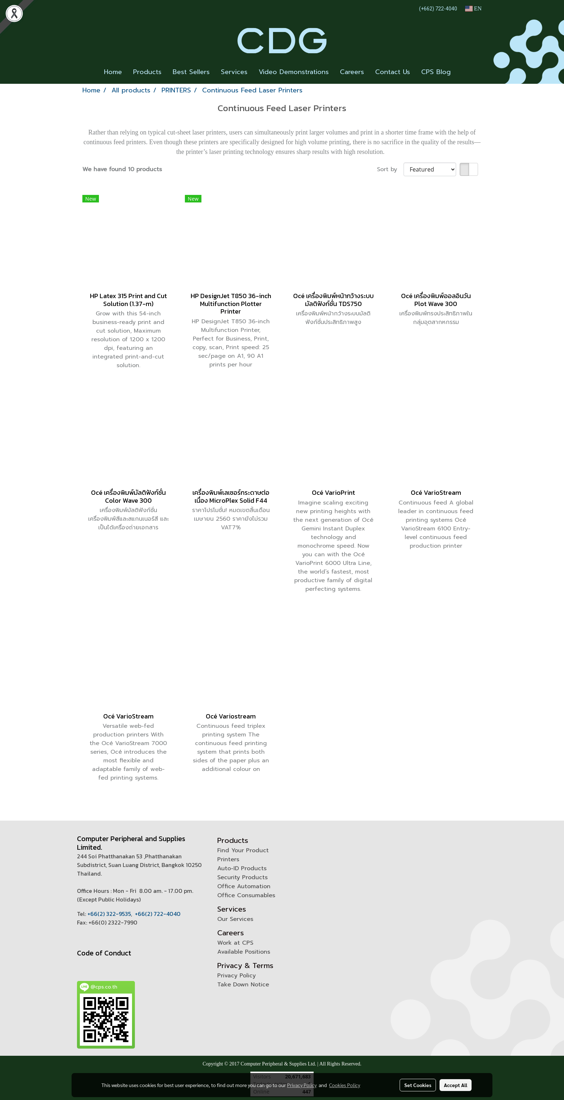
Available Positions (243, 952)
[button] (462, 72)
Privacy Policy (236, 975)
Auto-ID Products (242, 868)
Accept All (455, 1085)
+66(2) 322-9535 (109, 913)
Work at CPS (235, 943)
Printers (228, 859)
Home (113, 72)
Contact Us (392, 72)
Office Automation (243, 886)
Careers (352, 72)
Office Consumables (246, 895)
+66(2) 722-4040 (158, 913)
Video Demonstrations (294, 72)
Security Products (242, 877)
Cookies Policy (344, 1085)
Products (147, 72)
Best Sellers (191, 72)
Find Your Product (243, 850)
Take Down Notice (243, 984)
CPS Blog (436, 72)
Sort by (390, 169)
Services (234, 72)
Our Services (235, 919)
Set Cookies (417, 1085)
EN (473, 8)
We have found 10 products (122, 169)
